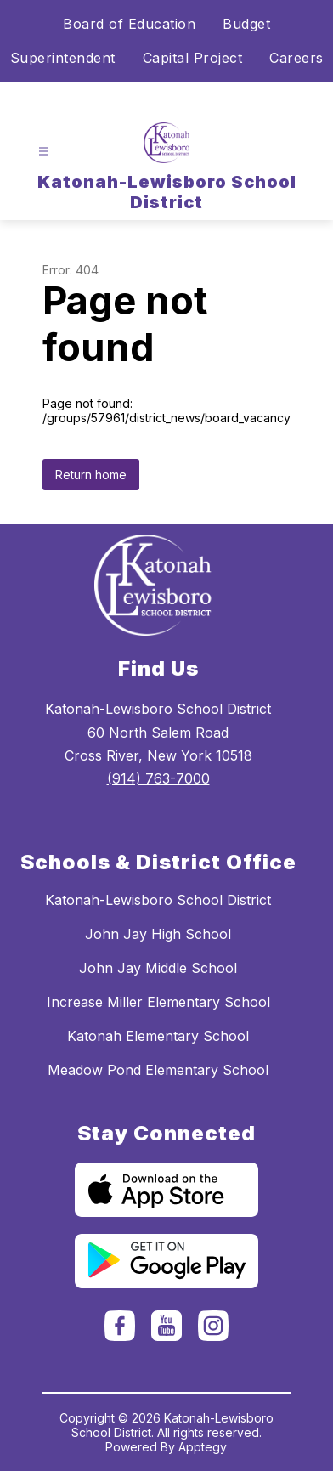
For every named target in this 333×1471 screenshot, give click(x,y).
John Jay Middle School (158, 967)
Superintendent (63, 57)
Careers (296, 57)
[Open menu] (44, 151)
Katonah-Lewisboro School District (158, 899)
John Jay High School (158, 933)
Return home (91, 474)
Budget (246, 23)
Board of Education (129, 23)
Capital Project (193, 57)
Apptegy (202, 1447)
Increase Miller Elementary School (158, 1001)
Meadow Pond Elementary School (158, 1069)
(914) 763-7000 (158, 778)
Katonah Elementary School (158, 1035)
